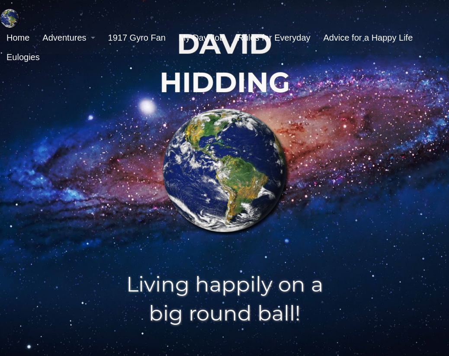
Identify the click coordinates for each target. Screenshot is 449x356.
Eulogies (23, 57)
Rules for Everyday (274, 37)
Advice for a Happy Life (368, 37)
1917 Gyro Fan (137, 37)
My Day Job (201, 37)
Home (17, 37)
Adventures (64, 37)
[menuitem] (18, 38)
